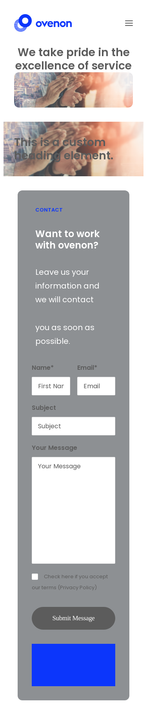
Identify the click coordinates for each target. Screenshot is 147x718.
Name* (43, 367)
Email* (87, 367)
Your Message (54, 447)
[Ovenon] (43, 23)
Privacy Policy (77, 587)
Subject (44, 407)
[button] (129, 23)
